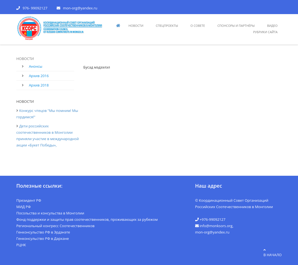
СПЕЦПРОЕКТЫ (167, 25)
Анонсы (35, 66)
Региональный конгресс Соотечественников (55, 225)
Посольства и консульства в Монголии (50, 213)
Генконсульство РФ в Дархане (42, 238)
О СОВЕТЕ (197, 25)
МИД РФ (23, 206)
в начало (272, 252)
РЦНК (21, 244)
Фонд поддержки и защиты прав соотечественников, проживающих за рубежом (87, 219)
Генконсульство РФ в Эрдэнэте (43, 232)
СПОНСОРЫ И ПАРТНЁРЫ (236, 25)
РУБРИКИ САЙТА (265, 32)
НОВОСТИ (136, 25)
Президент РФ (28, 200)
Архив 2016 (39, 75)
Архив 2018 (39, 85)
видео (272, 25)
